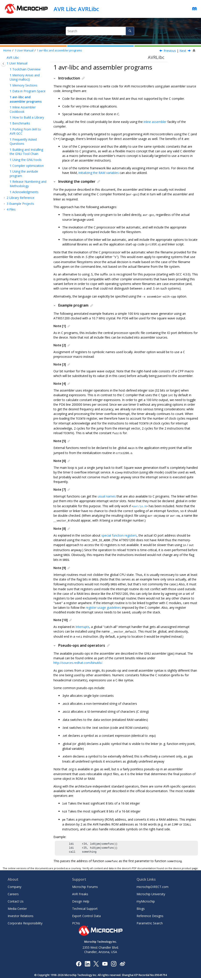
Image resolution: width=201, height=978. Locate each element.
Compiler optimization (27, 166)
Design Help (80, 892)
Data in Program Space (28, 91)
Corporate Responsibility (25, 914)
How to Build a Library (27, 117)
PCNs (76, 914)
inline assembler (155, 122)
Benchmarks (20, 123)
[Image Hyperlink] (105, 954)
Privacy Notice (90, 973)
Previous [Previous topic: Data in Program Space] (170, 51)
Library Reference (20, 198)
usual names (107, 493)
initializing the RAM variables (99, 173)
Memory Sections (23, 85)
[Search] (130, 31)
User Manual (24, 50)
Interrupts (82, 621)
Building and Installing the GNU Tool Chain (26, 151)
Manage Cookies (122, 973)
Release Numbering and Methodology (28, 183)
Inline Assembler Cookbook (23, 109)
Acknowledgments (24, 192)
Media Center (17, 899)
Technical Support (85, 899)
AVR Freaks (80, 885)
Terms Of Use (69, 973)
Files (11, 209)
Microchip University (151, 885)
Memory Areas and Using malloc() (25, 77)
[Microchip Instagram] (113, 954)
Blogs (141, 899)
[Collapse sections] (194, 50)
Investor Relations (20, 907)
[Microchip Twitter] (96, 954)
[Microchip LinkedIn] (87, 954)
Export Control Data (86, 907)
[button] (5, 57)
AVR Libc (13, 57)
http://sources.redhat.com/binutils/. (78, 657)
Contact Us (16, 892)
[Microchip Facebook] (78, 954)
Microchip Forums (85, 878)
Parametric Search (150, 914)
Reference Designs (150, 907)
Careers (13, 885)
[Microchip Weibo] (122, 954)
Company (14, 878)
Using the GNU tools (26, 160)
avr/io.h (139, 503)
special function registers (119, 531)
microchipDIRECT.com (152, 878)
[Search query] (100, 31)
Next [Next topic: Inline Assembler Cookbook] (182, 51)
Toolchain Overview (25, 69)
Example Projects (20, 204)
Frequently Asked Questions (23, 141)
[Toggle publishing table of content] (3, 63)
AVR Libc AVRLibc (76, 9)
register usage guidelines (103, 602)
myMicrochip (146, 892)
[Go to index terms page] (193, 10)
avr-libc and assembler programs (59, 50)
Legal (105, 973)
